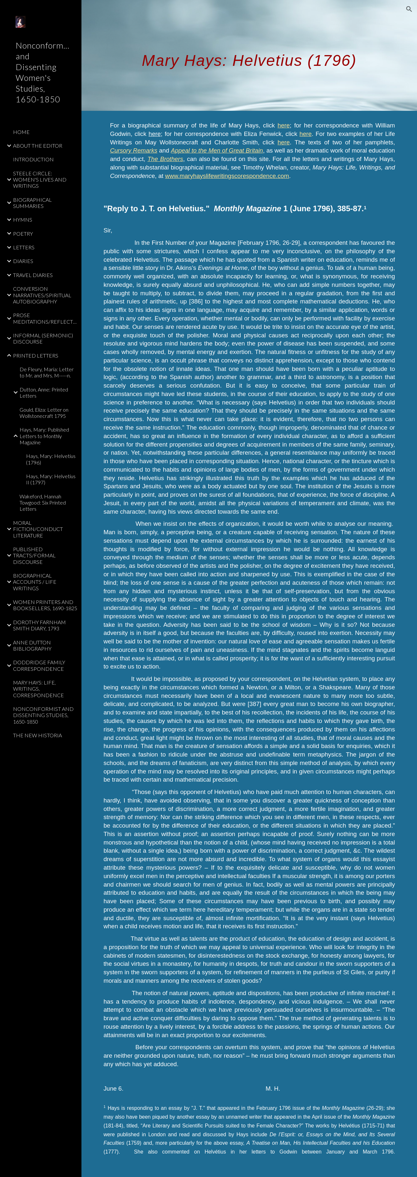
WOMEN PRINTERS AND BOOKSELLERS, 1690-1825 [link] (45, 605)
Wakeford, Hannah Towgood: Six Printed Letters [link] (43, 502)
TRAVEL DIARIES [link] (33, 275)
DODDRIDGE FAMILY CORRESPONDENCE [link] (39, 665)
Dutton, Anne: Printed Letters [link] (44, 392)
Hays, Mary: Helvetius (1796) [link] (51, 459)
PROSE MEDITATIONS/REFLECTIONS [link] (45, 318)
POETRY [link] (23, 233)
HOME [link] (21, 132)
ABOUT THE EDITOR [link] (37, 145)
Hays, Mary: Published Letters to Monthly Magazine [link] (44, 435)
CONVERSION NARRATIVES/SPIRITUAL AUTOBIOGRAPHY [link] (42, 295)
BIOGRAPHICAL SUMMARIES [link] (32, 203)
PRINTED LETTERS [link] (35, 355)
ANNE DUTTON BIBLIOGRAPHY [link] (32, 645)
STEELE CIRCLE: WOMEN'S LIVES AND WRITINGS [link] (39, 179)
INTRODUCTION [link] (33, 159)
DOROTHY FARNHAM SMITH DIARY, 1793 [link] (39, 625)
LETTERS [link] (24, 247)
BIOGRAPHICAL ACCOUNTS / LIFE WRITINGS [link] (34, 581)
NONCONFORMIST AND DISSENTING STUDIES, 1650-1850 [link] (43, 715)
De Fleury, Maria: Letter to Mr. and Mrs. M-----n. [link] (47, 372)
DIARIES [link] (23, 261)
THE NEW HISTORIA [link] (37, 735)
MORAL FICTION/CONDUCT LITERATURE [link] (38, 529)
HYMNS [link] (22, 219)
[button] (409, 9)
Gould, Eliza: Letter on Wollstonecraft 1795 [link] (44, 412)
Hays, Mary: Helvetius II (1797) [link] (51, 479)
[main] (249, 55)
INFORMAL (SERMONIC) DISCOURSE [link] (43, 338)
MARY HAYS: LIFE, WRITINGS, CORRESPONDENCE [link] (38, 688)
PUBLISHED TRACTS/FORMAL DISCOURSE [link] (34, 555)
